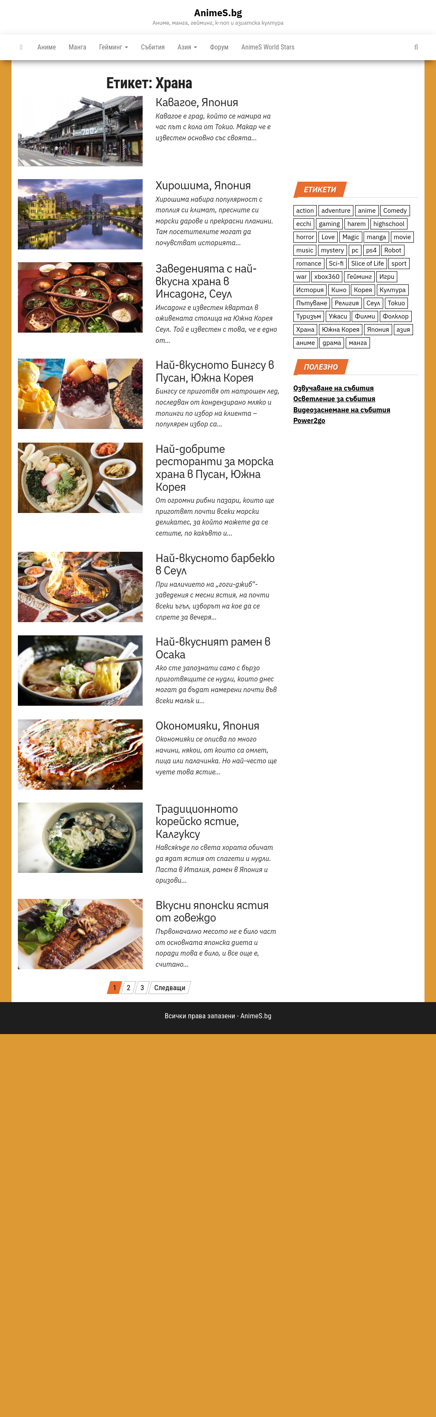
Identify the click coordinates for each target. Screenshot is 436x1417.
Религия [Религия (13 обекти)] (347, 303)
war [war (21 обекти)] (301, 276)
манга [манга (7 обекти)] (358, 343)
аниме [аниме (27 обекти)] (305, 343)
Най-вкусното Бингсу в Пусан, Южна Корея (214, 371)
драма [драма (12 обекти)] (331, 343)
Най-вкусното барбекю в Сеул (215, 564)
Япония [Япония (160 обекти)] (378, 329)
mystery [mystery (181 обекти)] (332, 250)
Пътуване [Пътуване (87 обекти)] (311, 303)
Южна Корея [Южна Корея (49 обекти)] (340, 329)
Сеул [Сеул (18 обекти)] (373, 303)
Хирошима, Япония (203, 185)
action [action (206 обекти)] (305, 210)
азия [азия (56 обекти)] (403, 329)
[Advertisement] (355, 120)
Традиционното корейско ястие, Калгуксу (197, 821)
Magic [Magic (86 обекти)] (350, 237)
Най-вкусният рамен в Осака (212, 647)
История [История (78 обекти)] (310, 290)
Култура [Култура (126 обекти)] (393, 290)
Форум (219, 47)
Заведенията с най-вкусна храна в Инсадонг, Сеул (206, 281)
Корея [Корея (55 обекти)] (363, 290)
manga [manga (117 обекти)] (376, 237)
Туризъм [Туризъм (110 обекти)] (308, 316)
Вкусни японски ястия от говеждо (212, 911)
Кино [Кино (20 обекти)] (338, 290)
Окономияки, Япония (207, 725)
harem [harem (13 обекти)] (356, 224)
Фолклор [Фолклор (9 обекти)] (396, 316)
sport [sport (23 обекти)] (398, 263)
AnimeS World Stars (268, 47)
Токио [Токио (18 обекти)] (396, 303)
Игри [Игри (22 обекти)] (386, 276)
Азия (187, 47)
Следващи (169, 987)
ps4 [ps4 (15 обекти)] (371, 250)
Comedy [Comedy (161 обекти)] (395, 210)
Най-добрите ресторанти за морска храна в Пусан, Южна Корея (214, 467)
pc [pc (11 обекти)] (355, 250)
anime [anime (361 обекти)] (367, 210)
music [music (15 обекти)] (304, 250)
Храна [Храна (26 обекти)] (305, 329)
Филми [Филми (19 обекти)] (365, 316)
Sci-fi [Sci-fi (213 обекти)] (336, 263)
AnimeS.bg (218, 12)
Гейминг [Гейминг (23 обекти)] (359, 276)
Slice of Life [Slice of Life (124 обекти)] (367, 263)
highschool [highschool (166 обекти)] (388, 224)
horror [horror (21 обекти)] (305, 237)
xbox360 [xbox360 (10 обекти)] (326, 276)
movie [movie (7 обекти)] (402, 237)
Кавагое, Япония (196, 102)
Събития (153, 47)
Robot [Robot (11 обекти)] (392, 250)
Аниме (46, 47)
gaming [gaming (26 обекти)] (329, 224)
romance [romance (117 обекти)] (308, 263)
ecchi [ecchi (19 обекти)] (304, 224)
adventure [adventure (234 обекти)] (335, 210)
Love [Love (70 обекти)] (328, 237)
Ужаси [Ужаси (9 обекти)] (338, 316)
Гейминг (113, 47)
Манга (77, 47)
